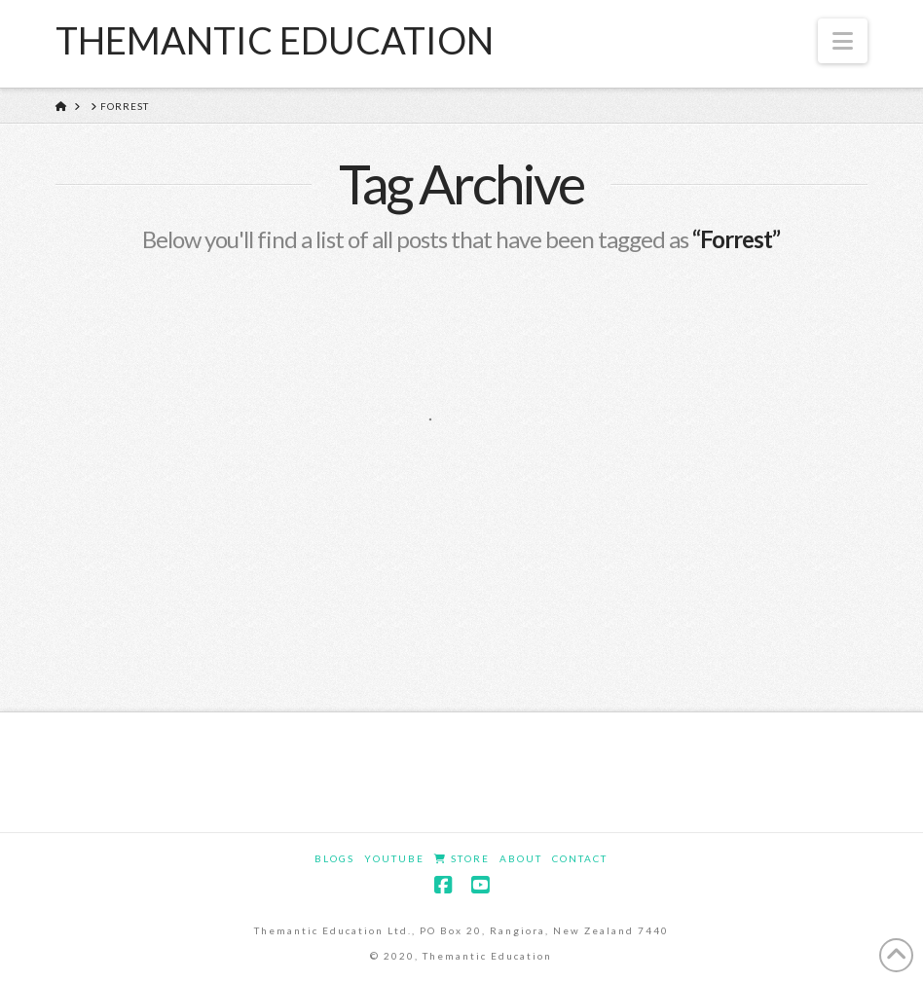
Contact (580, 858)
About (520, 858)
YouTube (394, 858)
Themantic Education (274, 39)
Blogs (334, 858)
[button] (843, 40)
